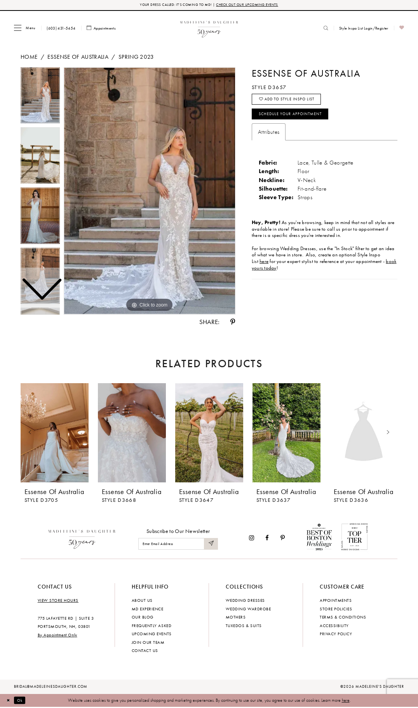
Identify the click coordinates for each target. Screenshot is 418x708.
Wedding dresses (245, 601)
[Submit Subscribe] (210, 545)
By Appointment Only (57, 635)
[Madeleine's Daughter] (82, 538)
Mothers (236, 617)
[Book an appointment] (101, 29)
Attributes (268, 137)
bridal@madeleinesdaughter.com (51, 687)
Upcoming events (152, 634)
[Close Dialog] (9, 701)
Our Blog (142, 617)
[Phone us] (61, 28)
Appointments (336, 601)
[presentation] (55, 433)
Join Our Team (148, 643)
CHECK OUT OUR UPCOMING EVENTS (250, 5)
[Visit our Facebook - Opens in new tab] (267, 538)
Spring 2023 (136, 57)
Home (29, 57)
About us (142, 601)
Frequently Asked (151, 626)
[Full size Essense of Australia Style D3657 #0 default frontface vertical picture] (149, 191)
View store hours (58, 601)
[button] (24, 28)
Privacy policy (336, 634)
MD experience (148, 609)
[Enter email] (178, 545)
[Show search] (326, 28)
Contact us (145, 651)
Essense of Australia (77, 57)
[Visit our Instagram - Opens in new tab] (251, 538)
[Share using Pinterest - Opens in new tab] (232, 322)
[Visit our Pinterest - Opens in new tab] (282, 538)
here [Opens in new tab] (264, 267)
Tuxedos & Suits (244, 626)
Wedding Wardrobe (248, 609)
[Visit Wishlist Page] (402, 29)
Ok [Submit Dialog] (22, 701)
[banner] (209, 28)
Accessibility (334, 626)
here (346, 701)
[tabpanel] (149, 191)
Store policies (336, 609)
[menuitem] (24, 28)
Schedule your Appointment (295, 118)
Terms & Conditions (343, 617)
